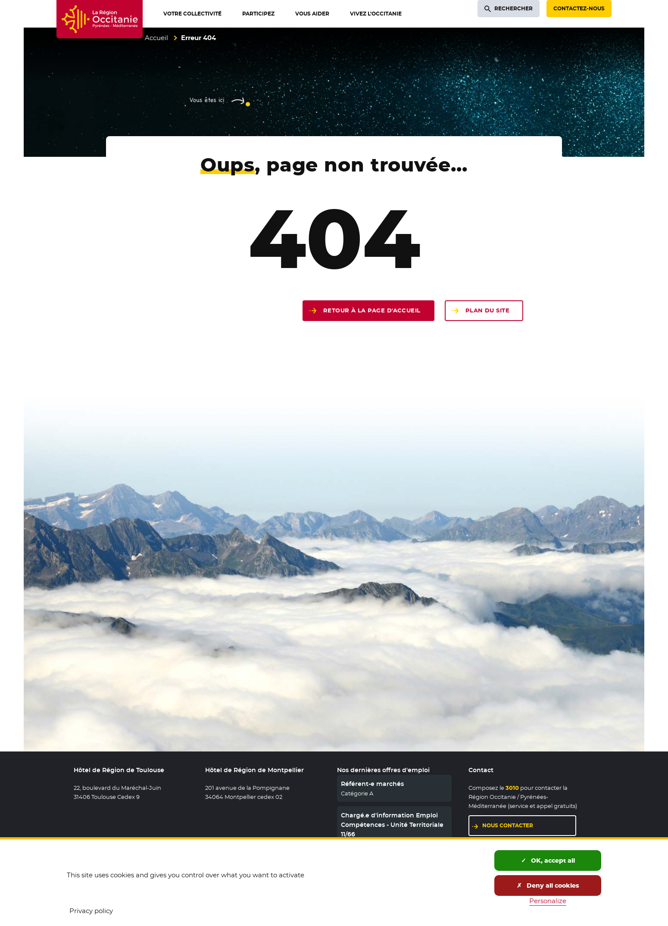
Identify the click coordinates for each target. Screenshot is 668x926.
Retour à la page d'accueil (372, 310)
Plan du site (487, 310)
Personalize (547, 901)
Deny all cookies (548, 885)
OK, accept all (548, 860)
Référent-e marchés (372, 784)
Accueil (156, 38)
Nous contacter (507, 825)
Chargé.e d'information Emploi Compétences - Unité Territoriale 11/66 (392, 825)
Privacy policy (91, 911)
